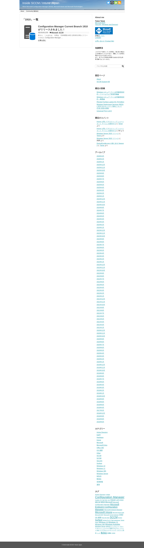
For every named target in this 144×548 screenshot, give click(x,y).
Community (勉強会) (32, 11)
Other (99, 453)
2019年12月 (101, 365)
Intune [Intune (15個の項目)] (113, 500)
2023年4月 (100, 253)
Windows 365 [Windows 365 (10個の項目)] (100, 524)
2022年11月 (101, 267)
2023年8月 (100, 242)
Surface (99, 463)
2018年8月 (100, 402)
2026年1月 (100, 162)
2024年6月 (100, 213)
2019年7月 (100, 379)
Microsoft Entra (102, 445)
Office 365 (100, 448)
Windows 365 (101, 471)
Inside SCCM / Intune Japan (40, 3)
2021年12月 (101, 299)
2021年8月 (100, 310)
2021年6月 (100, 316)
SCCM (61, 32)
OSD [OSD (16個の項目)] (121, 515)
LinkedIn (98, 38)
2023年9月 (100, 239)
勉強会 (99, 479)
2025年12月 (101, 165)
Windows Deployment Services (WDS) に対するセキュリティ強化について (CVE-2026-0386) (110, 106)
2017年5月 (100, 410)
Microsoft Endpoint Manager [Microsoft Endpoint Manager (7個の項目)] (113, 510)
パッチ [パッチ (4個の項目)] (98, 533)
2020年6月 (100, 347)
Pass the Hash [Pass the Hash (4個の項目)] (105, 517)
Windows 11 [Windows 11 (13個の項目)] (113, 522)
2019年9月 (100, 373)
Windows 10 (101, 466)
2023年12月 (101, 230)
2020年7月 (100, 345)
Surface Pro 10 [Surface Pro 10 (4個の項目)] (107, 520)
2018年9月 (100, 399)
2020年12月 (101, 330)
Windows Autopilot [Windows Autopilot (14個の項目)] (112, 524)
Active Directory (102, 432)
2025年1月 (100, 196)
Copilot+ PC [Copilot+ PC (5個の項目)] (98, 500)
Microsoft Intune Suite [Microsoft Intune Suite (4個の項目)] (118, 512)
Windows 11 (101, 468)
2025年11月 (101, 167)
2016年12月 (101, 413)
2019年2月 (100, 390)
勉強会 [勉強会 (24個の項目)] (104, 533)
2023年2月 (100, 259)
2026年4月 (100, 156)
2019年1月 (100, 393)
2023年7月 (100, 245)
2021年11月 (101, 302)
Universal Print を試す (104, 111)
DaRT (99, 435)
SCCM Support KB (103, 82)
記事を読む (42, 40)
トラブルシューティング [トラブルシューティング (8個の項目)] (108, 530)
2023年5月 (100, 250)
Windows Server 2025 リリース (108, 133)
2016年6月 (100, 422)
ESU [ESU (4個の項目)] (106, 500)
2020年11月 (101, 333)
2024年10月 (101, 205)
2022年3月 (100, 290)
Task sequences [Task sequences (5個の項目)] (115, 520)
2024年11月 (101, 202)
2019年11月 (101, 367)
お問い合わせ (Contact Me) (104, 41)
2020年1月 (100, 362)
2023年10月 (101, 236)
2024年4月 (100, 219)
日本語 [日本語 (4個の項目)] (113, 533)
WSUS (99, 476)
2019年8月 (100, 376)
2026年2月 (100, 159)
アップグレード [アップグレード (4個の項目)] (115, 526)
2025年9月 (100, 173)
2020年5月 (100, 350)
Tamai (120, 124)
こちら (102, 36)
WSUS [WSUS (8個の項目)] (108, 526)
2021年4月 (100, 322)
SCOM (99, 458)
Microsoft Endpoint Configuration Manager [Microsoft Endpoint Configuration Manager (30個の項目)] (107, 507)
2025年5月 (100, 185)
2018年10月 (101, 396)
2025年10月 (101, 170)
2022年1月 (100, 296)
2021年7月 (100, 313)
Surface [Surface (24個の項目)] (98, 520)
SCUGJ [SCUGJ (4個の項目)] (120, 517)
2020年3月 (100, 356)
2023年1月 (100, 262)
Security (99, 461)
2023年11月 (101, 233)
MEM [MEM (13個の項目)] (103, 502)
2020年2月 (100, 359)
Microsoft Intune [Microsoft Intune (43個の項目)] (103, 512)
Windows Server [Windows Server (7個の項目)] (100, 526)
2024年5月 (100, 216)
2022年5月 (100, 285)
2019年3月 (100, 387)
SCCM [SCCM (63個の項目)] (114, 517)
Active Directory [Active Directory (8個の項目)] (100, 494)
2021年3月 (100, 325)
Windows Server (102, 473)
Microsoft (55, 32)
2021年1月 (100, 327)
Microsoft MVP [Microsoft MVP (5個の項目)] (99, 515)
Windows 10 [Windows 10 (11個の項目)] (103, 522)
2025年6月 (100, 182)
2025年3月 (100, 190)
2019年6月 (100, 382)
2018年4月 (100, 407)
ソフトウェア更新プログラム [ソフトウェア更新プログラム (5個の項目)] (110, 528)
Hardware (100, 437)
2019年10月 (101, 370)
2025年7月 (100, 179)
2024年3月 (100, 222)
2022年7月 (100, 279)
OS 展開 (100, 450)
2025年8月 (100, 176)
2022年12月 (101, 265)
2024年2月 (100, 225)
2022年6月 (100, 282)
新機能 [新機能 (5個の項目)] (109, 533)
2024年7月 (100, 210)
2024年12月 (101, 199)
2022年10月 (101, 270)
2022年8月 (100, 276)
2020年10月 (101, 336)
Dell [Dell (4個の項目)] (103, 500)
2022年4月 (100, 287)
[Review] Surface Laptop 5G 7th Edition (110, 102)
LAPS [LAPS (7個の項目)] (118, 500)
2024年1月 (100, 227)
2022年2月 (100, 293)
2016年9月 (100, 416)
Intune (99, 440)
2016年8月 (100, 419)
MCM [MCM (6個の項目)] (121, 500)
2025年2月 (100, 193)
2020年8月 (100, 342)
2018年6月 (100, 405)
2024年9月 (100, 207)
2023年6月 (100, 247)
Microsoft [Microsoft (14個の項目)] (109, 502)
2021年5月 (100, 319)
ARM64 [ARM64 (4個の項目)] (108, 494)
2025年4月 (100, 187)
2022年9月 (100, 273)
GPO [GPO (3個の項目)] (109, 500)
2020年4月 (100, 353)
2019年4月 (100, 385)
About (22, 11)
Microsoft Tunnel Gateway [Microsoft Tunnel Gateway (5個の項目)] (111, 515)
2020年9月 (100, 339)
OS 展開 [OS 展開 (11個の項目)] (98, 518)
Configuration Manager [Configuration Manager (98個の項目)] (109, 497)
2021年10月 (101, 305)
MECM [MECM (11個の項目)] (97, 502)
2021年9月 (100, 307)
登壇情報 (100, 482)
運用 (98, 484)
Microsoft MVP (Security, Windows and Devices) (106, 23)
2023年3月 (100, 256)
